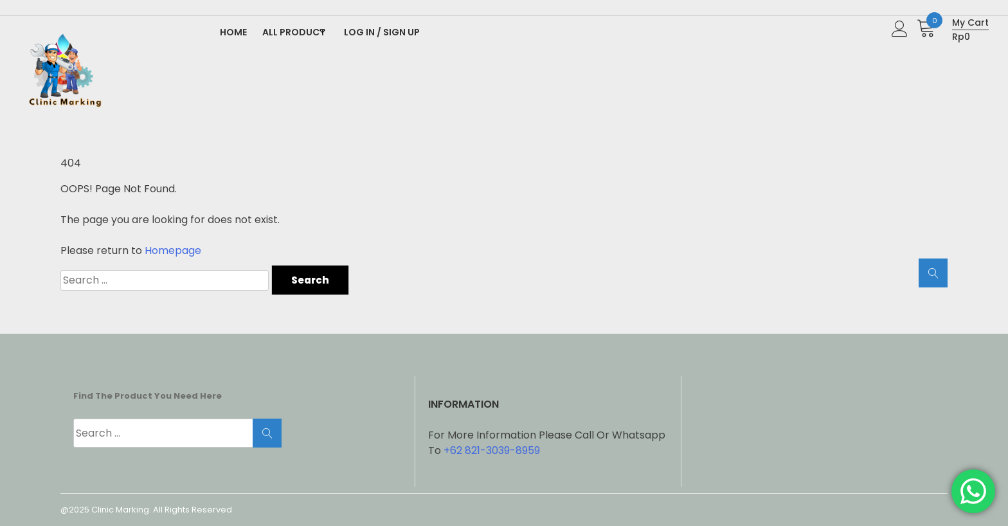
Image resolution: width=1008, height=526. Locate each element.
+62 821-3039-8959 (492, 450)
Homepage (173, 250)
